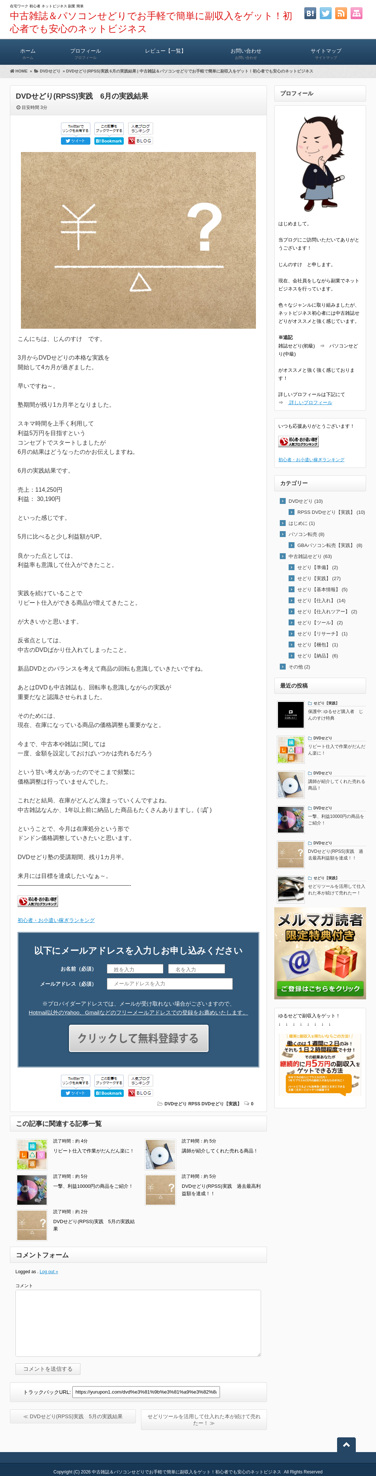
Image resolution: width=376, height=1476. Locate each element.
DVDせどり (175, 1103)
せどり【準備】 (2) (317, 567)
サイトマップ (326, 50)
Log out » (49, 1271)
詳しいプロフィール (310, 402)
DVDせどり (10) (306, 501)
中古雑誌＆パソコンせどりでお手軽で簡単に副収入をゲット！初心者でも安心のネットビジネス (186, 1472)
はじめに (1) (302, 523)
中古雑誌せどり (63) (310, 556)
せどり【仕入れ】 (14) (321, 600)
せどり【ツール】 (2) (320, 622)
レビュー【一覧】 (166, 50)
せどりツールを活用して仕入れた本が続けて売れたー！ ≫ (204, 1419)
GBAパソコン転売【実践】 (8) (329, 545)
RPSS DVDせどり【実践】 (215, 1103)
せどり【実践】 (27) (319, 578)
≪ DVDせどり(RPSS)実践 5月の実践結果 (73, 1416)
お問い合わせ (246, 50)
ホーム (28, 50)
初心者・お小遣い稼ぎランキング (56, 920)
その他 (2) (299, 667)
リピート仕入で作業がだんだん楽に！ (93, 1151)
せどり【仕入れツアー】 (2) (327, 611)
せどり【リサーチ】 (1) (322, 633)
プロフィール (86, 50)
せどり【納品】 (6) (317, 655)
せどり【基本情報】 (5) (322, 589)
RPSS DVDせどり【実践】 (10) (331, 512)
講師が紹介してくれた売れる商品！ (220, 1151)
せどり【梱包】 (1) (317, 644)
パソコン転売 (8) (307, 534)
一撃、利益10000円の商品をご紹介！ (93, 1186)
